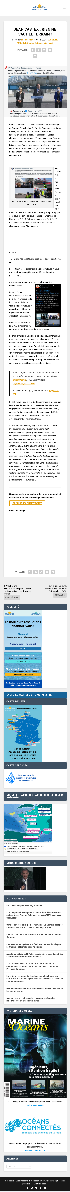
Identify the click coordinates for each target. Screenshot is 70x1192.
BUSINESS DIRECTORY (27, 503)
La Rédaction (27, 40)
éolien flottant (35, 43)
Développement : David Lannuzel (42, 1182)
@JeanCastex (19, 380)
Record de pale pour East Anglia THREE (24, 905)
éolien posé (47, 43)
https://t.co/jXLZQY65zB (24, 383)
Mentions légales (41, 1185)
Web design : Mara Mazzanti (16, 1182)
